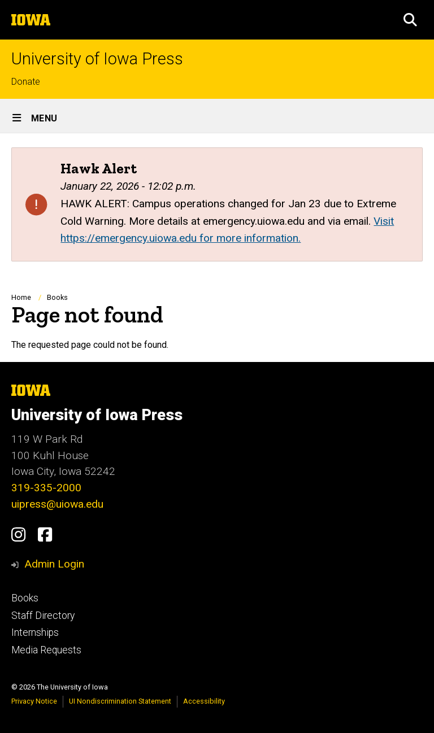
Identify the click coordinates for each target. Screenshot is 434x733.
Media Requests (46, 650)
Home (21, 297)
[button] (410, 20)
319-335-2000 (46, 487)
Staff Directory (43, 615)
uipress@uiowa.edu (57, 504)
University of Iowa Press (97, 59)
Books (57, 297)
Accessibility (204, 701)
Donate (25, 81)
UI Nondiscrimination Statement (120, 701)
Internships (35, 632)
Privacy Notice (34, 701)
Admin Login (54, 563)
